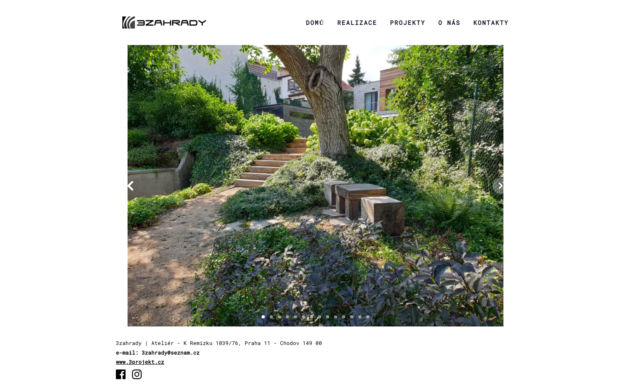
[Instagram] (137, 374)
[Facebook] (121, 374)
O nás (449, 22)
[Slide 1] (263, 316)
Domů (315, 22)
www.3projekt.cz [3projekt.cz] (140, 361)
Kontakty (491, 22)
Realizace (357, 22)
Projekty (407, 22)
